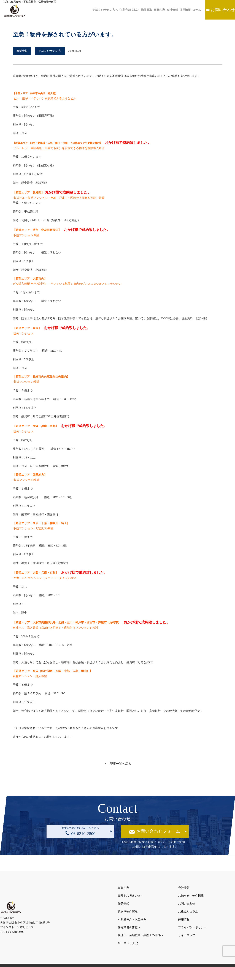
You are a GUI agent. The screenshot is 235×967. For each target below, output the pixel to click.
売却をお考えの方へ (89, 9)
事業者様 (22, 50)
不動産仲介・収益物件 (132, 915)
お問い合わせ (222, 9)
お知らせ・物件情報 (191, 894)
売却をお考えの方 (49, 50)
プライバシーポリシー (192, 922)
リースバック (128, 936)
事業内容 (150, 9)
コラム (193, 9)
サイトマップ (186, 929)
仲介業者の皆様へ (129, 922)
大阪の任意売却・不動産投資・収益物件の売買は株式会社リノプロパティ (114, 961)
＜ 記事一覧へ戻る (117, 763)
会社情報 (165, 9)
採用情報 (180, 9)
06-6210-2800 (16, 927)
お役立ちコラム (188, 908)
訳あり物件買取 (131, 9)
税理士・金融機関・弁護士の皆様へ (140, 929)
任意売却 (111, 9)
